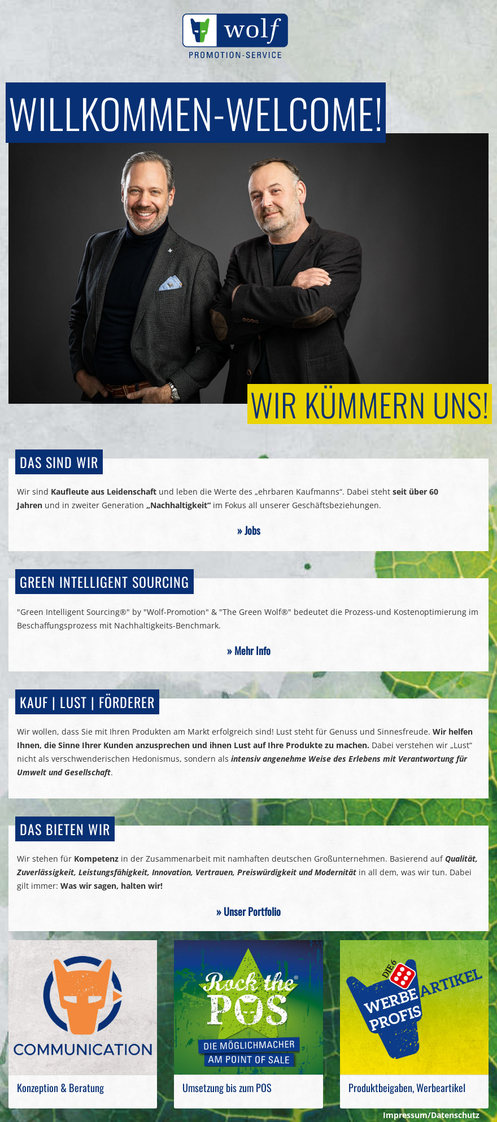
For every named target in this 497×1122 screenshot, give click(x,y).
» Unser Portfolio (248, 911)
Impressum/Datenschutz (431, 1115)
